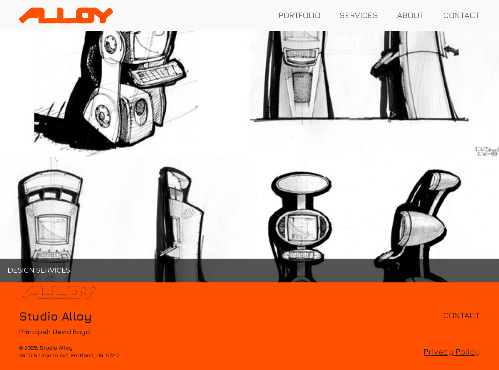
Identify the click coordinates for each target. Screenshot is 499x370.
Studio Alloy (55, 316)
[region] (249, 157)
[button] (249, 157)
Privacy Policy (452, 351)
